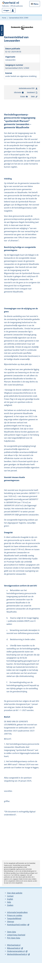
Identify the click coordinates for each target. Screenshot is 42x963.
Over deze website (14, 893)
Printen (24, 96)
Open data (11, 932)
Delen (34, 96)
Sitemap (10, 921)
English (10, 899)
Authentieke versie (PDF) (28, 88)
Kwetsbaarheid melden (17, 924)
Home (4, 18)
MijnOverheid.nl (13, 945)
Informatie (19, 92)
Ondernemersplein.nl (16, 951)
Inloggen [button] (6, 10)
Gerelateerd (32, 92)
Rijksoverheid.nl (13, 948)
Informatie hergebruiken (17, 912)
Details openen (2, 30)
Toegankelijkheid (14, 918)
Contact (10, 896)
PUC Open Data (13, 938)
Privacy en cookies (14, 915)
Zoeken (10, 905)
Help (9, 902)
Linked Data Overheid (16, 935)
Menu (35, 4)
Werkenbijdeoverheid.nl (17, 954)
